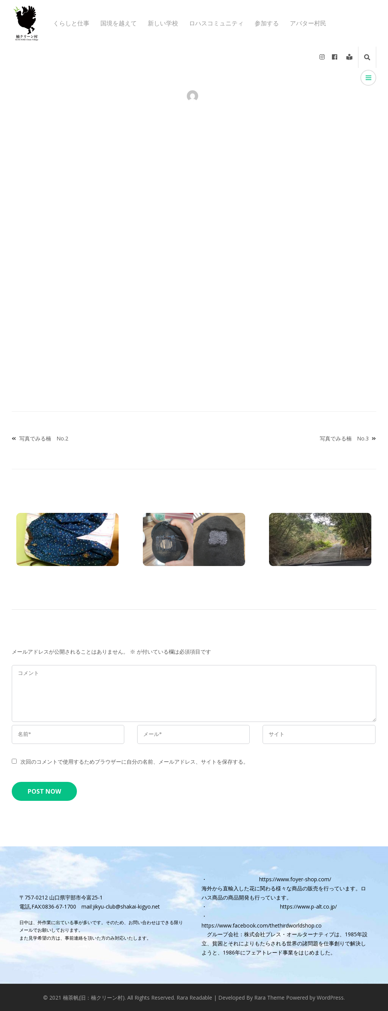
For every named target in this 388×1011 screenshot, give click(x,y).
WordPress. (331, 997)
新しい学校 (163, 23)
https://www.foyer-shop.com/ (295, 879)
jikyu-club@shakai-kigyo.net (126, 906)
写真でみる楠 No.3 (344, 438)
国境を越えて (118, 23)
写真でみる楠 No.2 (43, 438)
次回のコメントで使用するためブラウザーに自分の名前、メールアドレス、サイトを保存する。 (134, 761)
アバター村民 (308, 23)
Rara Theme (269, 997)
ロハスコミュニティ (216, 23)
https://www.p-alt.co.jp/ (308, 906)
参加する (267, 23)
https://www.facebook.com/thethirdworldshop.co (262, 925)
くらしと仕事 (71, 23)
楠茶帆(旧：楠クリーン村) (94, 997)
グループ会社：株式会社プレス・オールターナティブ (270, 934)
